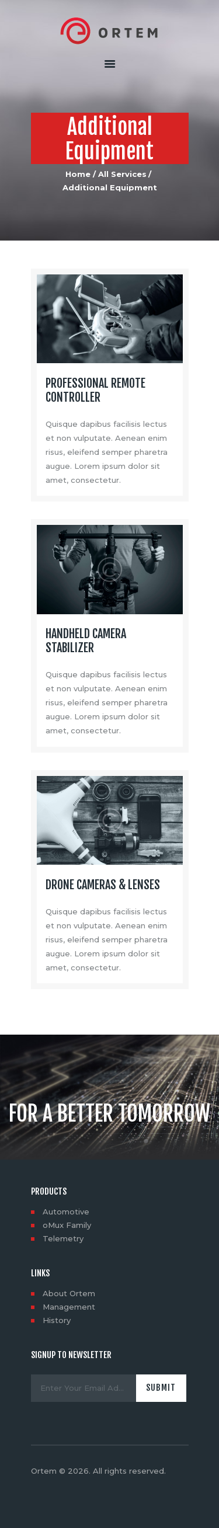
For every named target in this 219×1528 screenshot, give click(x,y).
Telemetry (63, 1238)
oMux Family (67, 1225)
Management (69, 1306)
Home (78, 174)
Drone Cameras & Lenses (103, 885)
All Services (122, 174)
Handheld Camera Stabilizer (86, 641)
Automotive (66, 1211)
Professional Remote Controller (95, 391)
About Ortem (69, 1293)
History (57, 1320)
